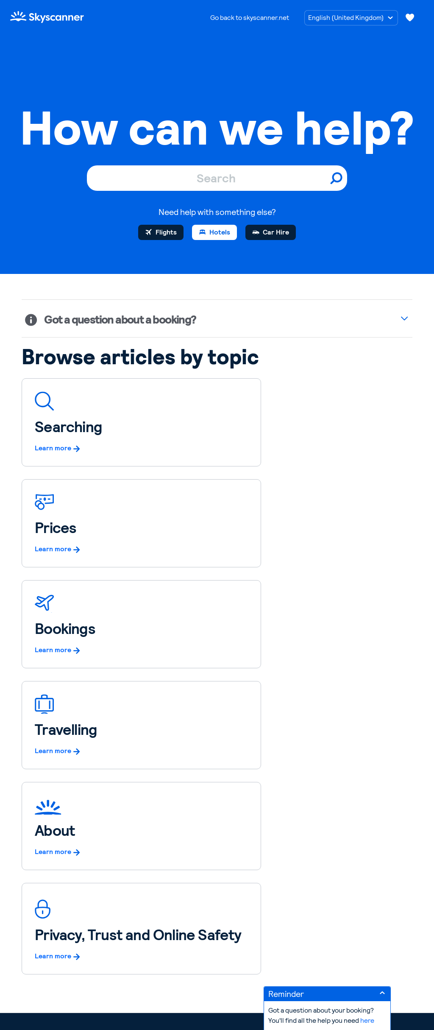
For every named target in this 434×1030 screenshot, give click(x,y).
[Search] (217, 178)
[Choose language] (351, 17)
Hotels (219, 232)
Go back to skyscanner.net (249, 18)
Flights (166, 232)
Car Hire (276, 232)
